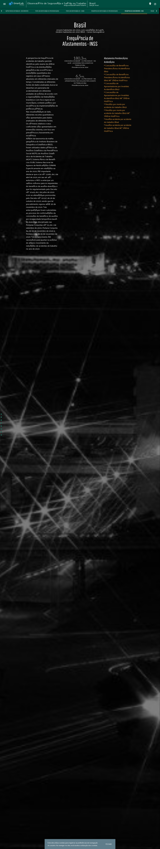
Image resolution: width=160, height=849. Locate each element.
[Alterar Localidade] (150, 4)
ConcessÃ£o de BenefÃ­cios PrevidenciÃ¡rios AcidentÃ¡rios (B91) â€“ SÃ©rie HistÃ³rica (117, 77)
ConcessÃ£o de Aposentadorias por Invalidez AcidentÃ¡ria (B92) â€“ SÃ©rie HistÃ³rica (116, 96)
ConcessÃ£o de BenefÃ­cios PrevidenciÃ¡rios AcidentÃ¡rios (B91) (117, 68)
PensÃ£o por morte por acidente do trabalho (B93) (115, 105)
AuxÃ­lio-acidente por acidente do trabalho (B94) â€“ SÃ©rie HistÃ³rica (117, 128)
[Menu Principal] (4, 4)
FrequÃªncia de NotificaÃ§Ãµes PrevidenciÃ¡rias (113, 11)
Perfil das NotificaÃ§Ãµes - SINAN (84, 11)
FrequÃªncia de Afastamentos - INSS (142, 11)
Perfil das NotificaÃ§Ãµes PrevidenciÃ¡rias (56, 11)
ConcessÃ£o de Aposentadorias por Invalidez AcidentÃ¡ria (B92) (116, 86)
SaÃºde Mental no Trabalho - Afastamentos (25, 11)
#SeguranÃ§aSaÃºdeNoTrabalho (75, 5)
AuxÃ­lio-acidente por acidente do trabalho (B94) (117, 120)
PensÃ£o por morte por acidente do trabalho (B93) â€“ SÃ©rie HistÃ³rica (117, 113)
